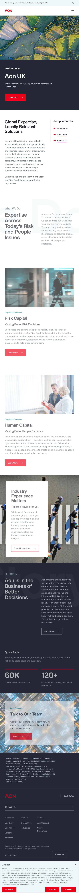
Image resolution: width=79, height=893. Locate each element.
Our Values (9, 830)
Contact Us (62, 140)
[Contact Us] (21, 738)
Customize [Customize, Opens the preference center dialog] (9, 889)
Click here (30, 3)
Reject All (52, 889)
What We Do (62, 128)
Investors (9, 839)
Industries (25, 830)
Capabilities (26, 825)
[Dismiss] (72, 2)
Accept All (68, 889)
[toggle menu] (72, 10)
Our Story (9, 825)
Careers (8, 834)
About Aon (62, 134)
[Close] (75, 864)
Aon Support (43, 825)
